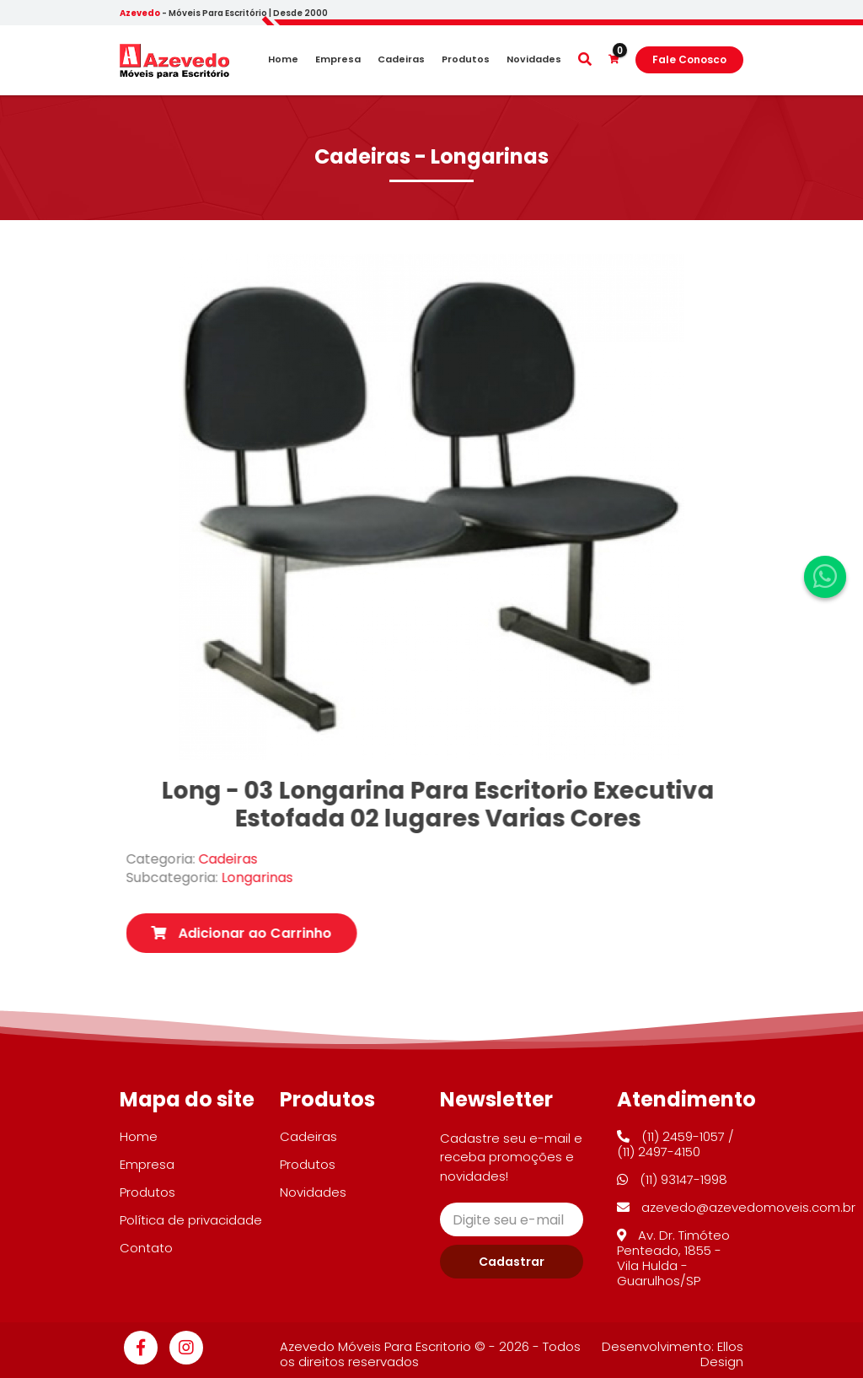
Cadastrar (511, 1261)
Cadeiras (401, 59)
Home (283, 59)
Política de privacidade (191, 1220)
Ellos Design (721, 1354)
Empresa (338, 59)
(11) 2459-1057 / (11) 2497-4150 (675, 1144)
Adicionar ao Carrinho (270, 933)
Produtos (466, 59)
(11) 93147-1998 (672, 1179)
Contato (146, 1248)
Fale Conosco (689, 59)
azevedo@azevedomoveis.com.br (736, 1207)
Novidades (534, 59)
